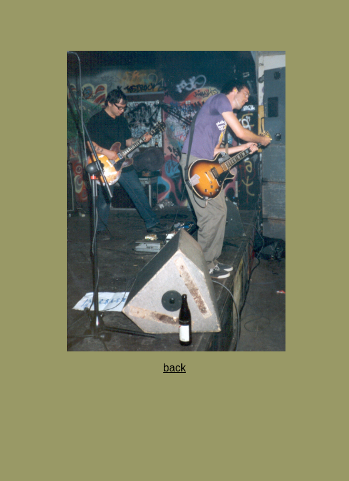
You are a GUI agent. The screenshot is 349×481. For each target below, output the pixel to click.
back (174, 367)
